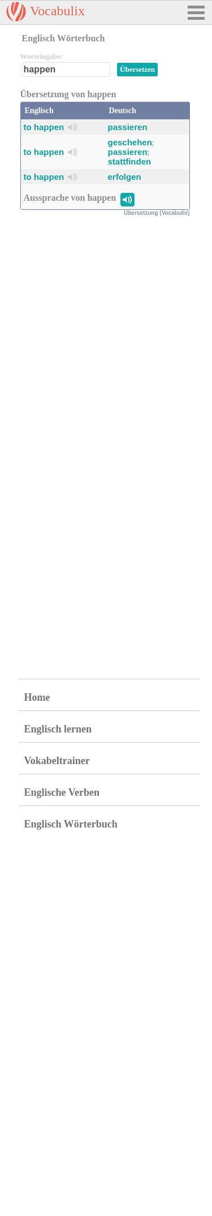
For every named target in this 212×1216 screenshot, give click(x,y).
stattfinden (130, 161)
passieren (128, 127)
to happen (44, 127)
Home (37, 697)
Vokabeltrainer (57, 760)
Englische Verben (62, 792)
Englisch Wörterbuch (71, 824)
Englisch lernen (58, 729)
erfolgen (124, 177)
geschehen (130, 142)
